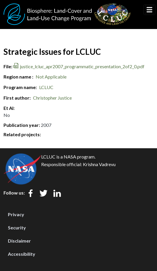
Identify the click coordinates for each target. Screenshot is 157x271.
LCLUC (46, 87)
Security (17, 227)
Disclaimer (19, 240)
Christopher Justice (52, 97)
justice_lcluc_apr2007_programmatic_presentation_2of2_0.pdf (82, 66)
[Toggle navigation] (149, 9)
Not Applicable (51, 76)
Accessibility (21, 254)
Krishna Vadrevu (99, 164)
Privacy (16, 214)
